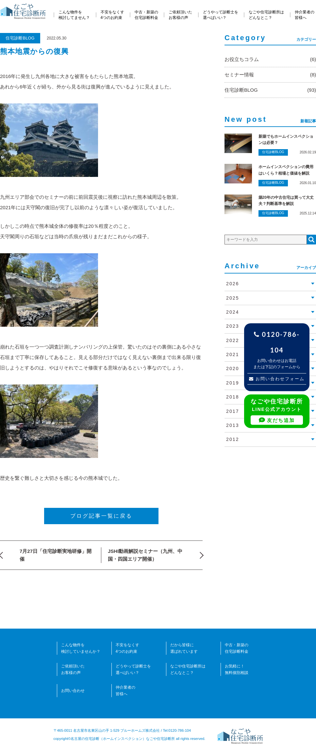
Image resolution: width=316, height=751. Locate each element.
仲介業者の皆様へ (304, 15)
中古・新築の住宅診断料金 (146, 15)
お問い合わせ (73, 690)
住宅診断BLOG (20, 38)
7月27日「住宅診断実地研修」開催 (55, 555)
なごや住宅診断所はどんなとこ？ (266, 15)
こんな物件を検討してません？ (74, 15)
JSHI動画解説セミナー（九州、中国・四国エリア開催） (145, 555)
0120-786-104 (277, 342)
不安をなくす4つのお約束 (112, 15)
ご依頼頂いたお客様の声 (180, 15)
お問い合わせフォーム (277, 378)
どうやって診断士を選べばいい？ (220, 15)
